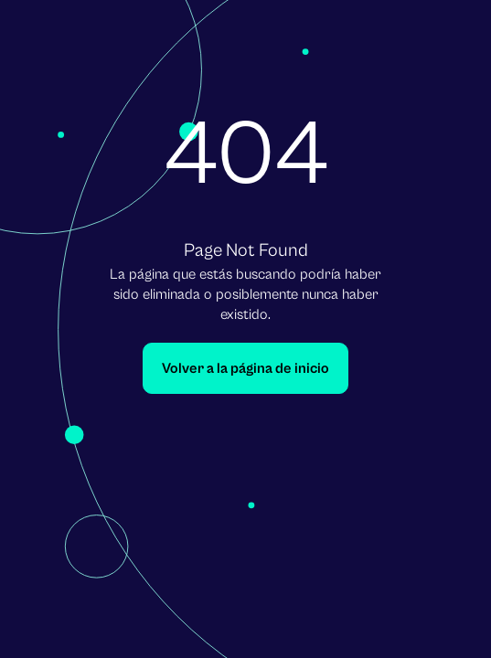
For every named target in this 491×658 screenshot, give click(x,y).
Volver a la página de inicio (245, 368)
